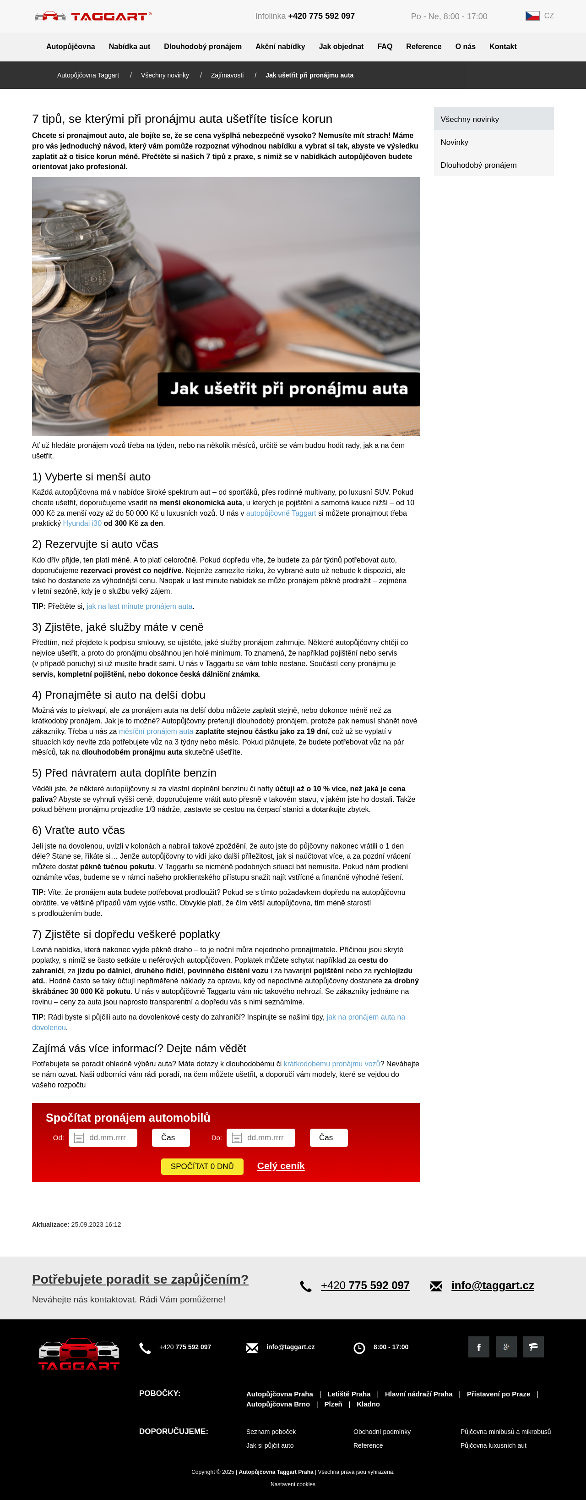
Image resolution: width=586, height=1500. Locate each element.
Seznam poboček (271, 1431)
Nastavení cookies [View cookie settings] (293, 1484)
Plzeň (333, 1404)
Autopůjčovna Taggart (89, 75)
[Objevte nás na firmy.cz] (533, 1346)
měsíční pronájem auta (156, 731)
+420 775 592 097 (321, 16)
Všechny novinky (166, 75)
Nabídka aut (130, 46)
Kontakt (503, 46)
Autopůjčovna (70, 46)
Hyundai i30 (82, 523)
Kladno (368, 1404)
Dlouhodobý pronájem (203, 46)
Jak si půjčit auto (270, 1445)
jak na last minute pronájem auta (139, 606)
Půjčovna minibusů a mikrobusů (506, 1431)
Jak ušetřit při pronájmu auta (309, 75)
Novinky (454, 142)
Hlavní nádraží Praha (419, 1394)
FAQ (384, 46)
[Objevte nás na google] (506, 1346)
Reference (423, 46)
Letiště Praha (348, 1394)
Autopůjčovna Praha (279, 1394)
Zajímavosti (228, 75)
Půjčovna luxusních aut (493, 1445)
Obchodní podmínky (382, 1431)
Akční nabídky (280, 46)
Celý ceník (281, 1165)
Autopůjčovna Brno (278, 1404)
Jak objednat (341, 46)
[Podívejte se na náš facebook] (478, 1346)
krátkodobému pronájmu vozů (332, 1064)
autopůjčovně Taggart (281, 513)
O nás (466, 46)
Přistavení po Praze (498, 1394)
